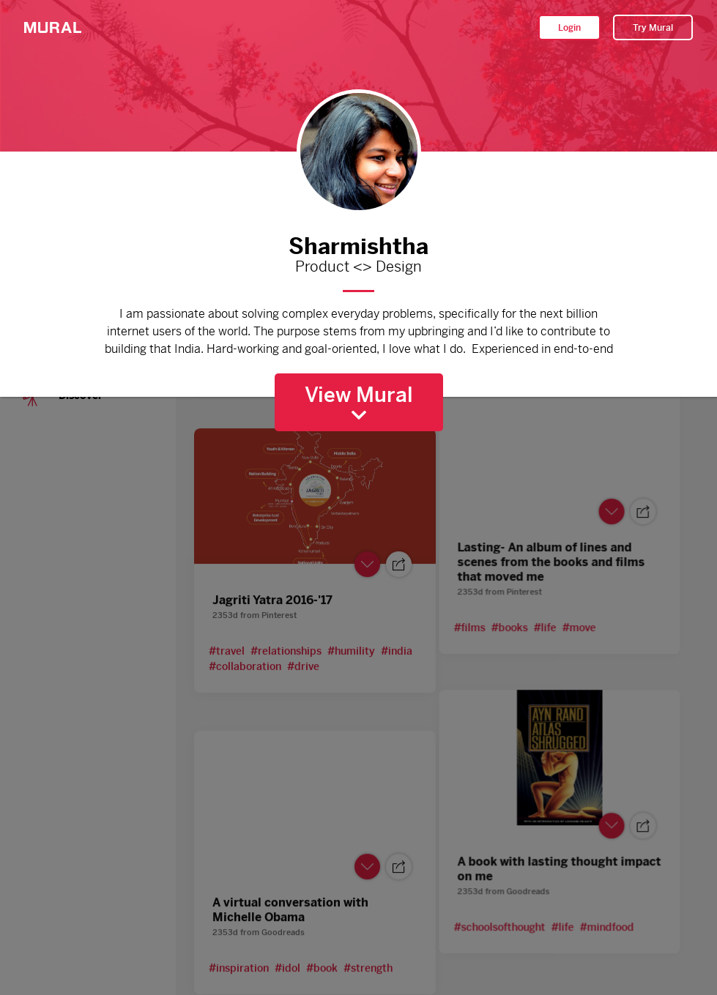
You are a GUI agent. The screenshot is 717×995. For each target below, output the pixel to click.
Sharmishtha (359, 243)
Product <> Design (359, 267)
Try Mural (653, 28)
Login (569, 28)
